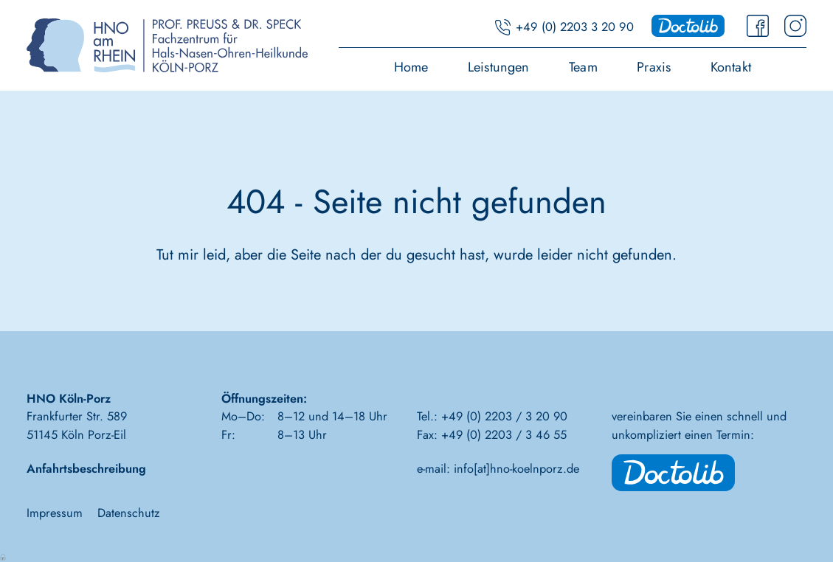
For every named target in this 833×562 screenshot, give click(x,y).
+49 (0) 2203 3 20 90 (575, 26)
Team (583, 68)
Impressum (55, 512)
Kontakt (731, 68)
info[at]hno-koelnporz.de (516, 468)
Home (411, 68)
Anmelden (3, 556)
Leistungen (499, 68)
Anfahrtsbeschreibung (86, 468)
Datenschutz (128, 512)
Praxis (654, 68)
